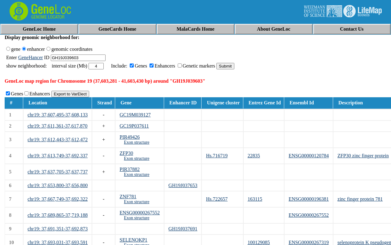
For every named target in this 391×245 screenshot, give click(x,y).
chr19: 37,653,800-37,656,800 (58, 185)
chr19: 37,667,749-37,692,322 (58, 199)
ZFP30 (126, 153)
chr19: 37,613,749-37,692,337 (58, 155)
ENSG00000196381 (309, 199)
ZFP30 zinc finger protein (363, 155)
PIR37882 (129, 169)
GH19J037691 (182, 228)
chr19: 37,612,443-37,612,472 (58, 139)
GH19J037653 (182, 185)
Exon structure (136, 142)
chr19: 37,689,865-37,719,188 (58, 215)
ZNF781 (127, 196)
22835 (254, 155)
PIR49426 (129, 137)
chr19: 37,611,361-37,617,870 (58, 126)
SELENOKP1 (133, 240)
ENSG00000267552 (139, 212)
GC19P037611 (134, 126)
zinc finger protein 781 (360, 199)
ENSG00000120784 (309, 155)
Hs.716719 (217, 155)
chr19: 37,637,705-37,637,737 (58, 171)
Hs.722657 (217, 199)
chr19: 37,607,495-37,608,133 (58, 114)
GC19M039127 (134, 114)
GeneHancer (30, 57)
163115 (255, 199)
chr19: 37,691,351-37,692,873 (58, 228)
